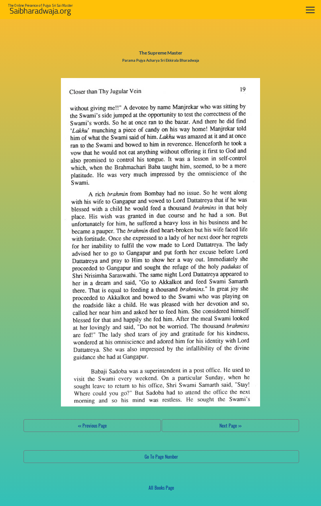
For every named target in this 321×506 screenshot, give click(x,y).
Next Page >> (230, 425)
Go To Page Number (161, 456)
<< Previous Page (92, 425)
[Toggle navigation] (310, 10)
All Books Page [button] (161, 487)
